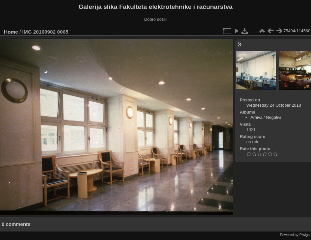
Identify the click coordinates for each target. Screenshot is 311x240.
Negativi (273, 117)
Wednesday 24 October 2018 (273, 105)
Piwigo (304, 235)
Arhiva (256, 117)
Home (11, 32)
